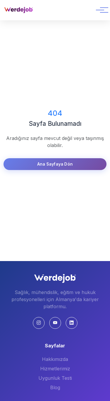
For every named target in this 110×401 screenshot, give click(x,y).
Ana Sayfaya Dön (55, 164)
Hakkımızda (55, 359)
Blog (55, 387)
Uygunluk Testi (55, 378)
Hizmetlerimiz (55, 369)
